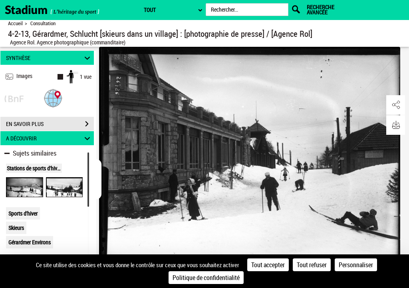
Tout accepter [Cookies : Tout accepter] (268, 264)
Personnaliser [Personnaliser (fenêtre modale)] (356, 264)
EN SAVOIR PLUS (50, 124)
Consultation (43, 23)
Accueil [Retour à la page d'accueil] (15, 23)
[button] (53, 98)
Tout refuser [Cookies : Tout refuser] (312, 264)
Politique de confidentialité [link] (206, 277)
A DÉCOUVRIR (49, 138)
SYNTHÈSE (49, 58)
